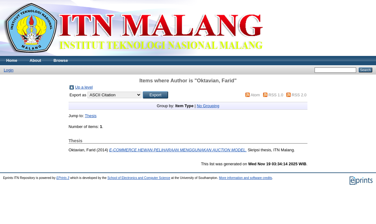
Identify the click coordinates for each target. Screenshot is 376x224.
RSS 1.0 (275, 95)
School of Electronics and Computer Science (138, 178)
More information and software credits (245, 178)
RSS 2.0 (299, 95)
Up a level (84, 87)
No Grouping (208, 105)
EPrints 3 (62, 178)
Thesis (90, 115)
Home (11, 60)
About (35, 60)
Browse (61, 60)
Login (8, 70)
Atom (255, 95)
